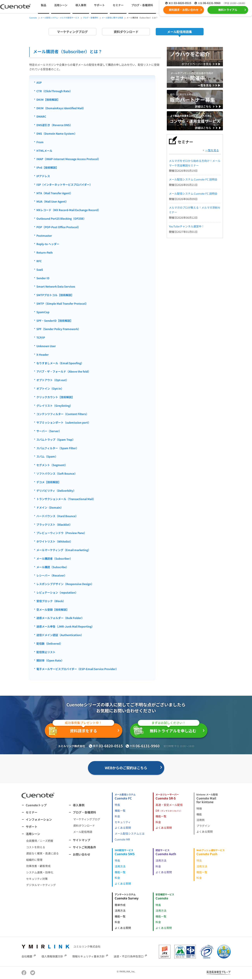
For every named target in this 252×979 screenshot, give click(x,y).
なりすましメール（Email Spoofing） (60, 363)
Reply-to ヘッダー (47, 244)
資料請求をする (81, 729)
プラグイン (203, 826)
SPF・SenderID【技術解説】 (54, 321)
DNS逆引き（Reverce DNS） (54, 125)
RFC (39, 261)
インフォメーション (39, 819)
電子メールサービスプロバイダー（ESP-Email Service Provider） (77, 669)
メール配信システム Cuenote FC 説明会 (193, 179)
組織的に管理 (34, 860)
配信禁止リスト (45, 652)
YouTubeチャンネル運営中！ (186, 226)
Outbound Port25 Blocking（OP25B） (61, 218)
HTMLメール (44, 151)
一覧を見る (212, 150)
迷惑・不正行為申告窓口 (129, 956)
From (40, 142)
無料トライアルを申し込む (166, 729)
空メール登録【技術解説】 (52, 609)
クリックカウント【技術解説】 (55, 397)
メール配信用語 (82, 832)
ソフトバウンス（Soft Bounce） (56, 473)
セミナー (118, 5)
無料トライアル (227, 10)
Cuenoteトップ (36, 805)
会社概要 (27, 956)
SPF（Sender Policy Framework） (58, 329)
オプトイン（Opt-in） (50, 388)
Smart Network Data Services (55, 286)
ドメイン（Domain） (49, 507)
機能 (199, 814)
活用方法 (120, 866)
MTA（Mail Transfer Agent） (54, 193)
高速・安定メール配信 (169, 805)
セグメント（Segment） (51, 465)
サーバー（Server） (48, 431)
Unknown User (46, 346)
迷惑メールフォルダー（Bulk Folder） (60, 618)
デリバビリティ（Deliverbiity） (56, 491)
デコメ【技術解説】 (48, 482)
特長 (117, 805)
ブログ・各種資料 (84, 812)
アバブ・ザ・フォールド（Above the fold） (63, 371)
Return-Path (44, 252)
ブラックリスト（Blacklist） (54, 524)
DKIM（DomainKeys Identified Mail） (60, 108)
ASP (39, 82)
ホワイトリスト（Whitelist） (54, 541)
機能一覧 (120, 811)
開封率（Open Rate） (50, 660)
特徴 (199, 808)
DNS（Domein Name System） (56, 133)
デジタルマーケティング (41, 885)
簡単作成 (120, 905)
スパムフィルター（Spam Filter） (57, 448)
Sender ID (42, 278)
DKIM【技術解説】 (48, 99)
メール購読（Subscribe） (52, 567)
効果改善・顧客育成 (38, 866)
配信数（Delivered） (49, 643)
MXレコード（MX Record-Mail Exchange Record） (68, 210)
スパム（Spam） (47, 456)
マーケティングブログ (72, 31)
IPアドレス (43, 176)
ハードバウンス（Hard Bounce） (57, 516)
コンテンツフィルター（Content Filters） (62, 414)
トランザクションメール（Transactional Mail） (65, 499)
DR (169, 811)
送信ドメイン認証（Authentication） (59, 635)
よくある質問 (123, 828)
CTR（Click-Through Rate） (54, 91)
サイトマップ (81, 840)
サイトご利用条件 (84, 847)
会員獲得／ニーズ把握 (39, 841)
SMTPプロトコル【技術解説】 (55, 295)
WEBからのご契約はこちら (126, 767)
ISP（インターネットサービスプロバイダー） (64, 184)
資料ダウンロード (126, 31)
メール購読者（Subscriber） (54, 558)
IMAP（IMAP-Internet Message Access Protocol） (68, 159)
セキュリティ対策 (37, 879)
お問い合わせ (81, 854)
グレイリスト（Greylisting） (54, 406)
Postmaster (44, 236)
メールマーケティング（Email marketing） (63, 550)
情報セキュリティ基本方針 (88, 956)
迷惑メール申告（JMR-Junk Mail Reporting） (65, 626)
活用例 (200, 820)
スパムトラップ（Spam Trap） (55, 439)
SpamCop (42, 312)
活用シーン (33, 834)
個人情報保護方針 (52, 956)
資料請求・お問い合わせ (184, 10)
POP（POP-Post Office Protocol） (58, 227)
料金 (117, 816)
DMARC (41, 116)
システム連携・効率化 (39, 872)
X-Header (42, 354)
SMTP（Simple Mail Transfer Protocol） (62, 303)
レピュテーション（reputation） (57, 592)
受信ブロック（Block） (50, 601)
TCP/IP (40, 337)
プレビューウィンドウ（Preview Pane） (61, 533)
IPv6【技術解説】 (47, 167)
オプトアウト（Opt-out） (52, 380)
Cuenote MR (122, 839)
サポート (99, 5)
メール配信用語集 (179, 31)
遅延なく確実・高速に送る (42, 853)
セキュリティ (123, 822)
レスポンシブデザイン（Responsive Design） (65, 584)
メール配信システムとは (129, 833)
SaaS (39, 269)
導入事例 (80, 5)
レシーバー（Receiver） (51, 575)
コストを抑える (35, 847)
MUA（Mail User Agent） (52, 201)
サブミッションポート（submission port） (63, 422)
